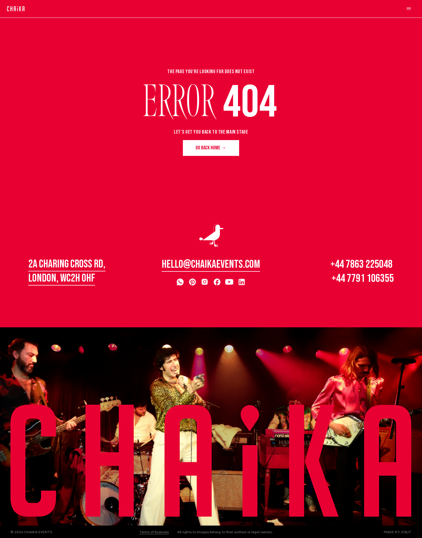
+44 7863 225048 (361, 264)
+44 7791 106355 (363, 278)
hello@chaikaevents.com (211, 264)
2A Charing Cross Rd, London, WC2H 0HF (66, 271)
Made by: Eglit (397, 532)
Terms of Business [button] (154, 532)
